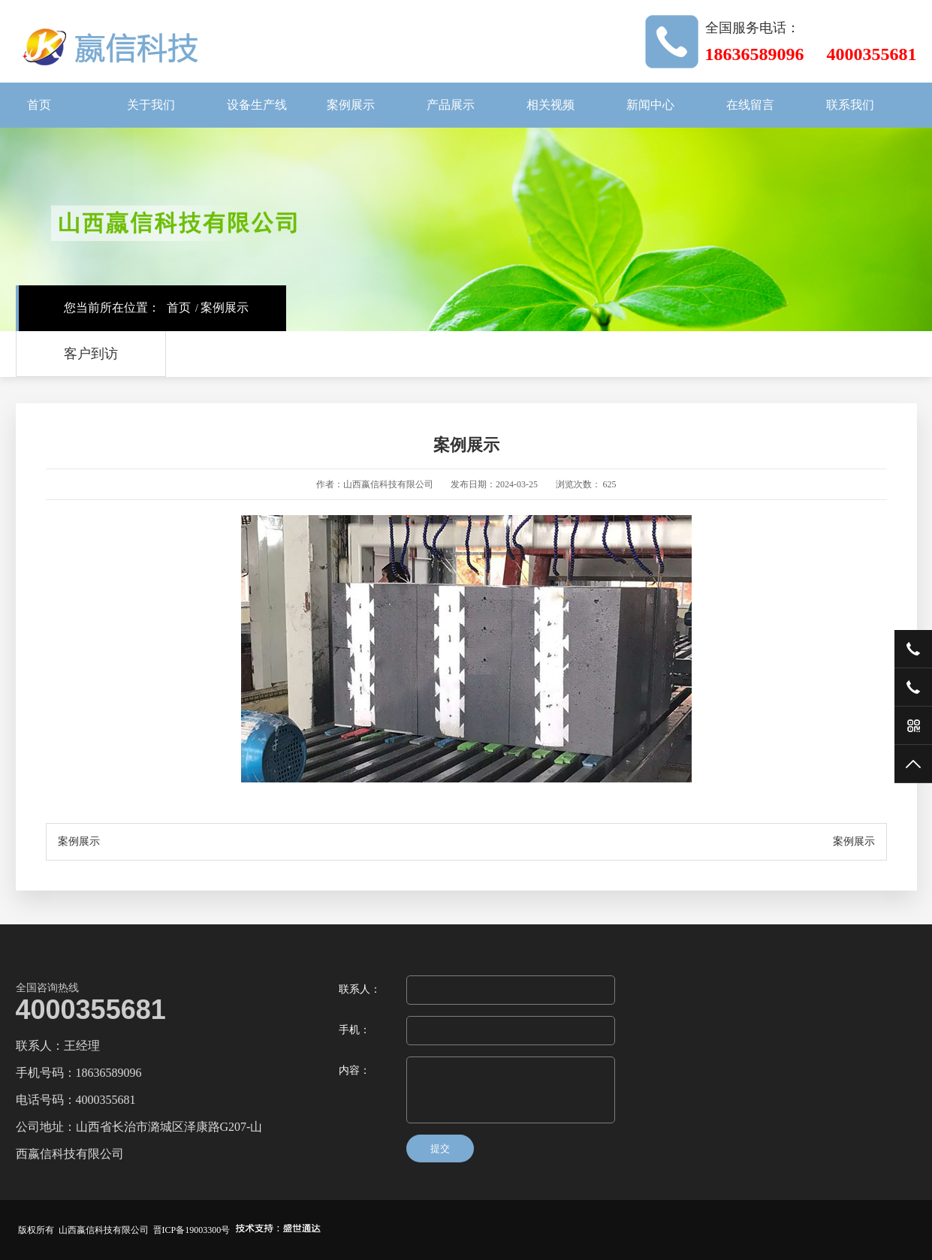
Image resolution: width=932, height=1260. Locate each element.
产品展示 (451, 104)
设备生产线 (257, 104)
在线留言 (750, 104)
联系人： (360, 989)
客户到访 (91, 353)
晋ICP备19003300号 (192, 1230)
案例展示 (351, 104)
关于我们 (151, 104)
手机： (354, 1029)
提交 (440, 1148)
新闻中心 (650, 104)
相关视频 (550, 104)
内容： (354, 1070)
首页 (39, 104)
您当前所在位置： (112, 307)
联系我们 (850, 104)
